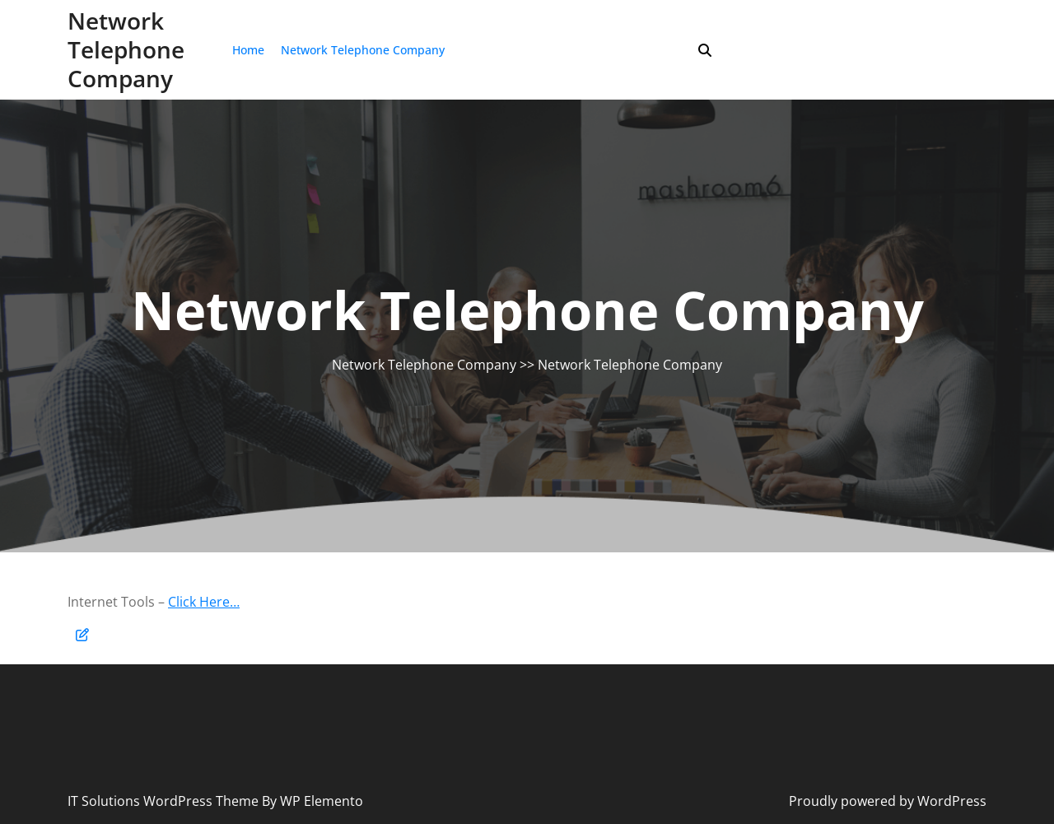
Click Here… (204, 602)
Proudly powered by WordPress (887, 801)
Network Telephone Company (126, 49)
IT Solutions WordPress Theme (165, 801)
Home (248, 50)
